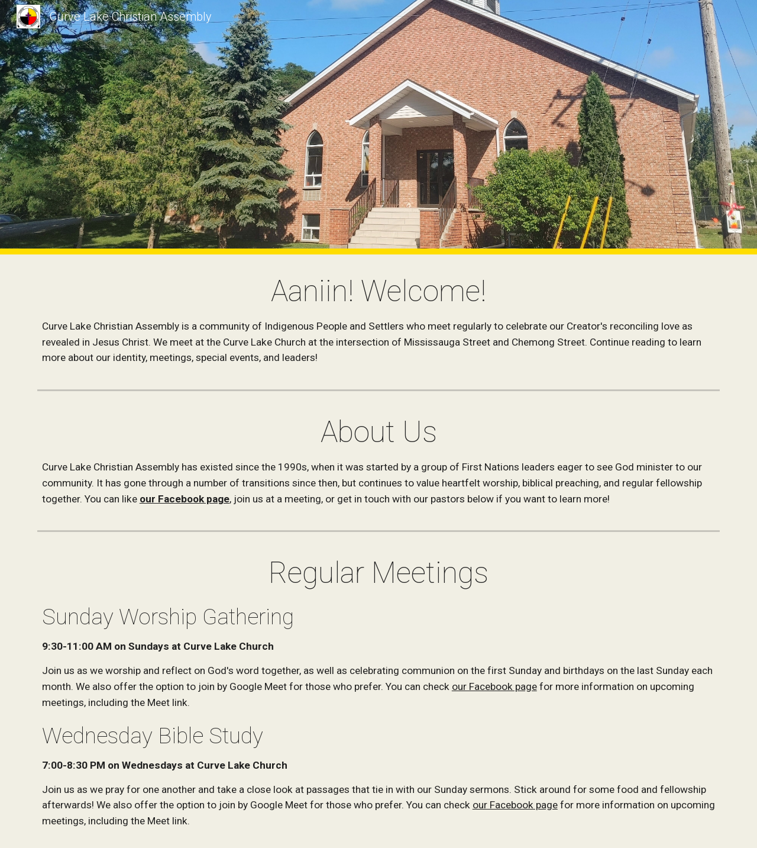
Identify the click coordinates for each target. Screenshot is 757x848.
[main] (378, 319)
